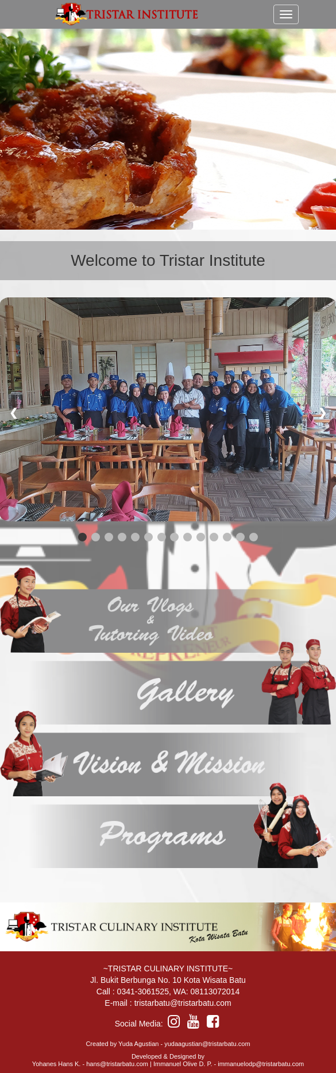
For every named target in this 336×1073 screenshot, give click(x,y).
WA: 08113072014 (206, 991)
